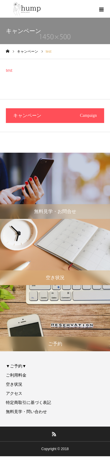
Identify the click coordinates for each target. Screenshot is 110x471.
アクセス (14, 393)
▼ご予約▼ (16, 366)
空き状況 (14, 384)
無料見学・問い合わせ (26, 411)
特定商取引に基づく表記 (28, 402)
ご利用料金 (16, 375)
